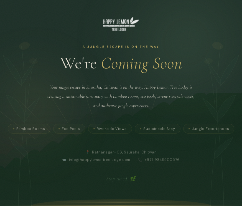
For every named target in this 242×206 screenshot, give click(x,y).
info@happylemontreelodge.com (99, 162)
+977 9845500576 (162, 162)
